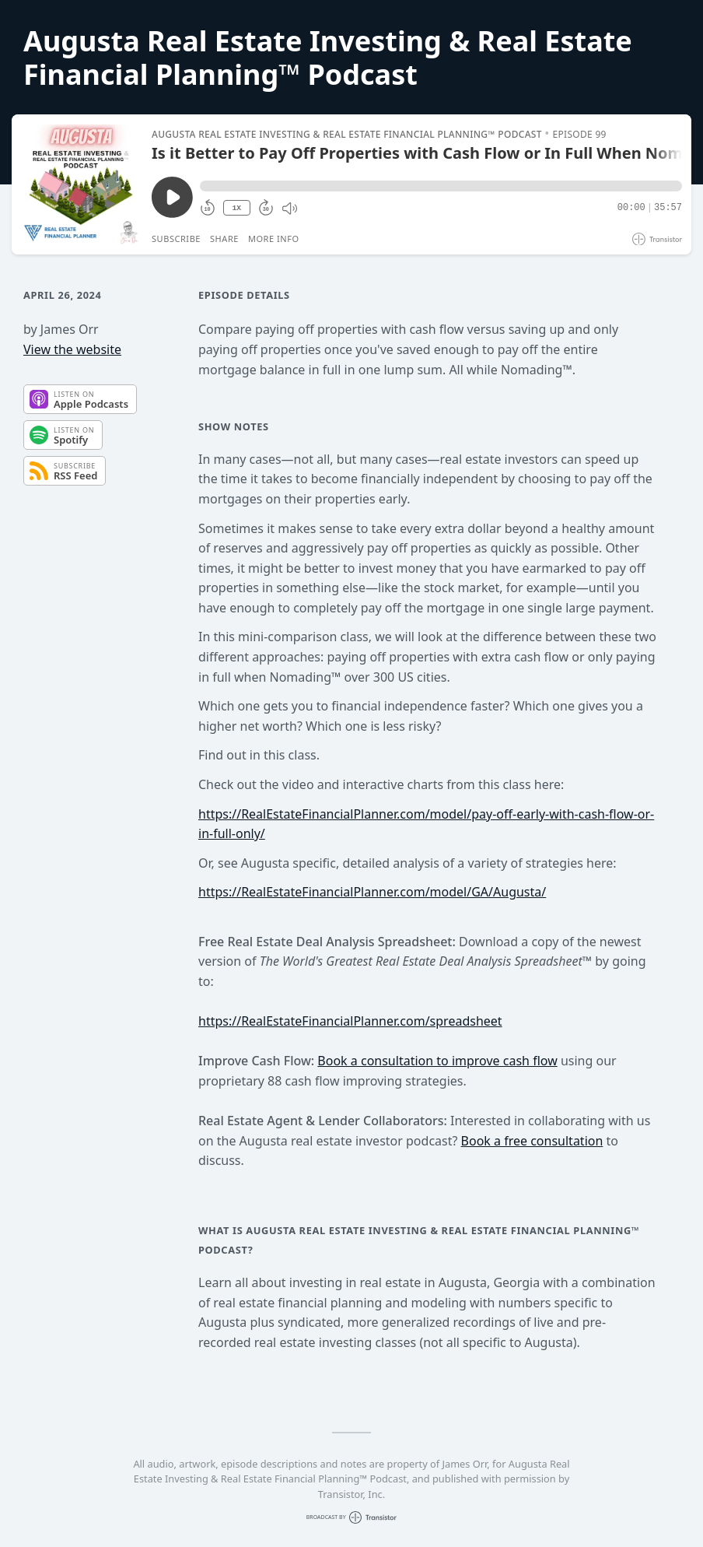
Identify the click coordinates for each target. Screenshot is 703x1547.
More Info (273, 238)
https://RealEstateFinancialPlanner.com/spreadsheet (350, 1021)
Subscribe (176, 238)
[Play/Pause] (81, 184)
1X (236, 208)
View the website (72, 349)
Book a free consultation (532, 1140)
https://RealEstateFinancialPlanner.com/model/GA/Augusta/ (372, 891)
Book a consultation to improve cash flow (437, 1060)
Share (224, 238)
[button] (441, 186)
